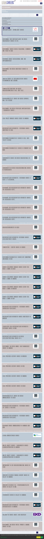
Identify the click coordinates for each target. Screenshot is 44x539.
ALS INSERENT (40, 1)
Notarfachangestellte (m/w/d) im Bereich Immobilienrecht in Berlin (13, 397)
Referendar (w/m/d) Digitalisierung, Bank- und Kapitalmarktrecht (14, 60)
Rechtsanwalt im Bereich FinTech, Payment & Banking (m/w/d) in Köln (16, 526)
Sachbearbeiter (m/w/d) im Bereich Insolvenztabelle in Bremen (16, 159)
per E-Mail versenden (37, 34)
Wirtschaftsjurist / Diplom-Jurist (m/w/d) (13, 30)
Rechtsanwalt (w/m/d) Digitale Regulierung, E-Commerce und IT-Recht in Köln (17, 50)
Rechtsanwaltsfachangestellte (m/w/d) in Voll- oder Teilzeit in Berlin (16, 139)
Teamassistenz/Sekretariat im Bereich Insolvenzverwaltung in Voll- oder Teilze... (13, 90)
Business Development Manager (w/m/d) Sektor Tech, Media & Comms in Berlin (16, 268)
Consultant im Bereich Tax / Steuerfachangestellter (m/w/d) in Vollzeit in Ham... (16, 486)
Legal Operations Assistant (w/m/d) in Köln (14, 366)
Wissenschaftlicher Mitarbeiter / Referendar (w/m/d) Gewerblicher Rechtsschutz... (16, 308)
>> (41, 14)
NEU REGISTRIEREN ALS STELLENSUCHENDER (30, 1)
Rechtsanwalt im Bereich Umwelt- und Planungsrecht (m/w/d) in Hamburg (16, 347)
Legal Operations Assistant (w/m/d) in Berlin (14, 386)
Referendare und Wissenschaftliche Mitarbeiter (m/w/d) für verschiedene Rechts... (17, 189)
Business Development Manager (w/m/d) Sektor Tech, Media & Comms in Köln (16, 298)
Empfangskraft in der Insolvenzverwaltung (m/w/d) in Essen (16, 466)
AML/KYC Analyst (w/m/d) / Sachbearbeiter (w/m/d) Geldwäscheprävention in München (15, 456)
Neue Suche (4, 10)
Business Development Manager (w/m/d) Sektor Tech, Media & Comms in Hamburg (16, 278)
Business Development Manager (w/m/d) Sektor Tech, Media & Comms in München (16, 288)
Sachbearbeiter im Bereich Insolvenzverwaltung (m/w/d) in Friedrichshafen (17, 169)
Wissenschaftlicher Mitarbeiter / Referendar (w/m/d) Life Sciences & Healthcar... (16, 407)
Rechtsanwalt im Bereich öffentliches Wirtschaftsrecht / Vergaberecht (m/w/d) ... (17, 109)
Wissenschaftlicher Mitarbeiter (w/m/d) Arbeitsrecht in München (17, 318)
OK (41, 537)
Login (21, 1)
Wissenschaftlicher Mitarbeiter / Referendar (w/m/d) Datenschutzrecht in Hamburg (16, 506)
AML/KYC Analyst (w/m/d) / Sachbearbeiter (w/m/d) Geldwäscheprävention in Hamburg (15, 446)
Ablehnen (38, 537)
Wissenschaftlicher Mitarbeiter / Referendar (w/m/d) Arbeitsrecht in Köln (16, 129)
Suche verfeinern (5, 11)
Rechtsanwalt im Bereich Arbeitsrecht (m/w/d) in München (15, 70)
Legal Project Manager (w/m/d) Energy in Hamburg (16, 118)
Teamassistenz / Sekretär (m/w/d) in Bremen (14, 247)
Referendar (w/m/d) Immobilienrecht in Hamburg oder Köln (16, 427)
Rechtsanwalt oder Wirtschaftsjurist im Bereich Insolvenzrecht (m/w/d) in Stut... (15, 40)
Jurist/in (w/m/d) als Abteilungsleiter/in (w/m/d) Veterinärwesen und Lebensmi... (15, 80)
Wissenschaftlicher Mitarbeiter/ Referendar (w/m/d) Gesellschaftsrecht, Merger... (16, 238)
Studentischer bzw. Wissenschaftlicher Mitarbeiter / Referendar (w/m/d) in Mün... (16, 327)
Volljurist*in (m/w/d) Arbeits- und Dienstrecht (14, 515)
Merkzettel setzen (29, 34)
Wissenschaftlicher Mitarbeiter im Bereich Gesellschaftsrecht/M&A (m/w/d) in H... (13, 337)
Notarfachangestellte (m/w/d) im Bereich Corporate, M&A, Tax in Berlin (16, 100)
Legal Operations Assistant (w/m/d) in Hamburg (15, 376)
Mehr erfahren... (4, 537)
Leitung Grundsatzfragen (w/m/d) (11, 436)
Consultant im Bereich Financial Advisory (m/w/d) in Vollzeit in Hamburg (16, 476)
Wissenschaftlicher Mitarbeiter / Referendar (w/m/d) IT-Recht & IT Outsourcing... (17, 179)
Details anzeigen (22, 34)
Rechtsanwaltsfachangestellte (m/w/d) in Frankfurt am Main (17, 149)
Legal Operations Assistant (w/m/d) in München (15, 356)
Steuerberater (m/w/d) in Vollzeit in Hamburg (14, 495)
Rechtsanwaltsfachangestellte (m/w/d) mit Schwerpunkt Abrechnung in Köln (17, 258)
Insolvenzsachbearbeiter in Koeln (11, 227)
